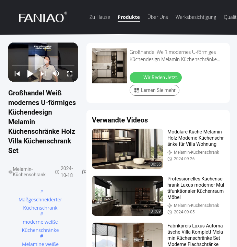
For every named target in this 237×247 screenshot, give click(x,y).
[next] (42, 73)
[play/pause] (29, 73)
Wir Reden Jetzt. (156, 77)
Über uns (157, 17)
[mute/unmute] (56, 73)
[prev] (16, 73)
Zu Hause (100, 17)
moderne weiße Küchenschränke (40, 222)
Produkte (129, 17)
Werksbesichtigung (196, 17)
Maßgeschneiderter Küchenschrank (40, 200)
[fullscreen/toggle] (69, 73)
